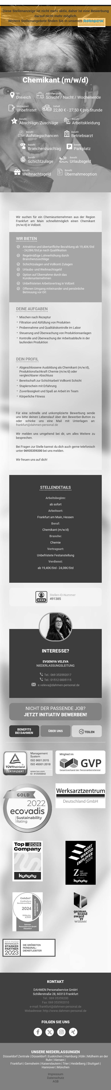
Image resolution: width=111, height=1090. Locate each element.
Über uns (55, 731)
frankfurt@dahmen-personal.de (37, 425)
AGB (56, 1081)
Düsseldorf (38, 1056)
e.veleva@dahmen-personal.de (59, 685)
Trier (66, 1063)
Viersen (59, 1060)
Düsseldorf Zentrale (16, 1056)
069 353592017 (60, 675)
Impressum (55, 1074)
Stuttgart (93, 1063)
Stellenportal (93, 21)
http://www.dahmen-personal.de (64, 1010)
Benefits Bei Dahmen (24, 731)
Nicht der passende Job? (55, 712)
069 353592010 (58, 1002)
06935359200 (33, 450)
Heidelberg (78, 1063)
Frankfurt (16, 1063)
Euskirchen (55, 1056)
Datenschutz (55, 1078)
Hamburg (71, 1056)
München (63, 1067)
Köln (82, 1056)
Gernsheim (32, 1063)
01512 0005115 (60, 680)
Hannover (48, 1067)
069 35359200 (58, 998)
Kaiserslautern (51, 1063)
